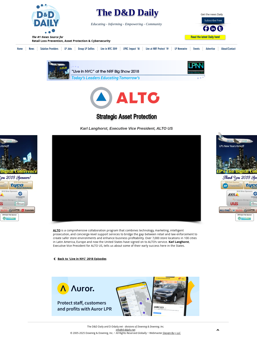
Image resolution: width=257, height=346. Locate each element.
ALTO (56, 230)
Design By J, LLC (171, 333)
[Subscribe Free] (213, 20)
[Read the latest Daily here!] (205, 37)
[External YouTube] (126, 178)
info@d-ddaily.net (125, 329)
